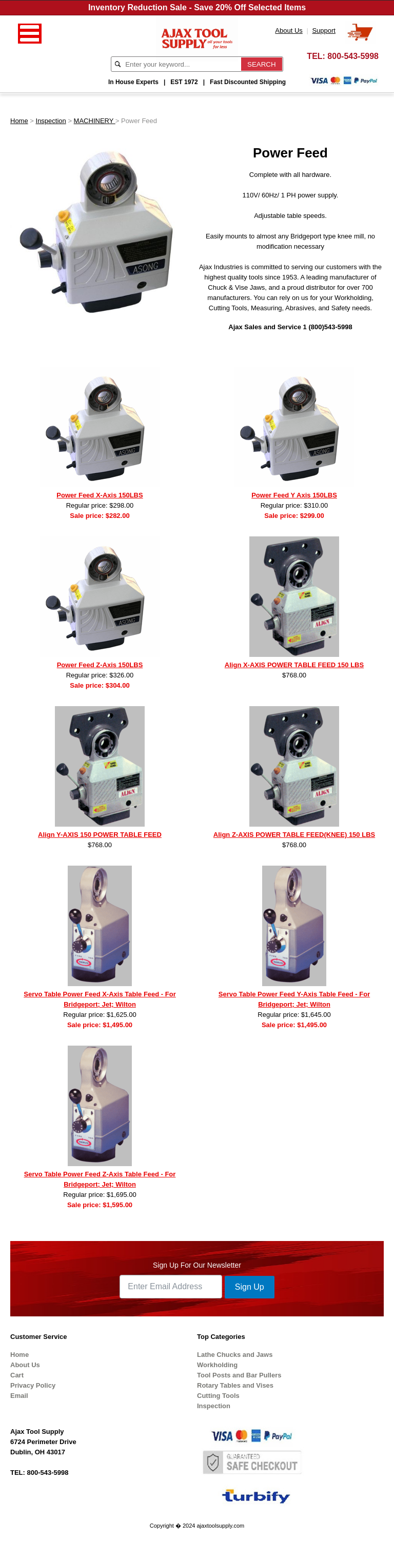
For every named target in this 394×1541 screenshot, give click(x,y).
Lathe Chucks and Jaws (234, 1354)
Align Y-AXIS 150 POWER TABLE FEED (100, 834)
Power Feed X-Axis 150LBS (99, 495)
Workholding (217, 1365)
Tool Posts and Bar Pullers (239, 1375)
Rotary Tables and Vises (235, 1385)
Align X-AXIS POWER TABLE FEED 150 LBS (294, 665)
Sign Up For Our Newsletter (197, 1265)
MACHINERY (94, 121)
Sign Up (249, 1287)
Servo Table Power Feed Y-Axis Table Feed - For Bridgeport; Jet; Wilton (294, 999)
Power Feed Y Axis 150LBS (294, 495)
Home (19, 121)
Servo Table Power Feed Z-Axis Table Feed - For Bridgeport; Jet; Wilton (100, 1179)
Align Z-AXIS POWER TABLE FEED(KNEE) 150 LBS (294, 834)
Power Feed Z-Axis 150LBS (100, 665)
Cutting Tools (218, 1395)
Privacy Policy (32, 1385)
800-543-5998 (353, 56)
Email (19, 1395)
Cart (17, 1375)
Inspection (51, 121)
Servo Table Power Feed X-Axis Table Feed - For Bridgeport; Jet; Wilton (99, 999)
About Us (25, 1365)
